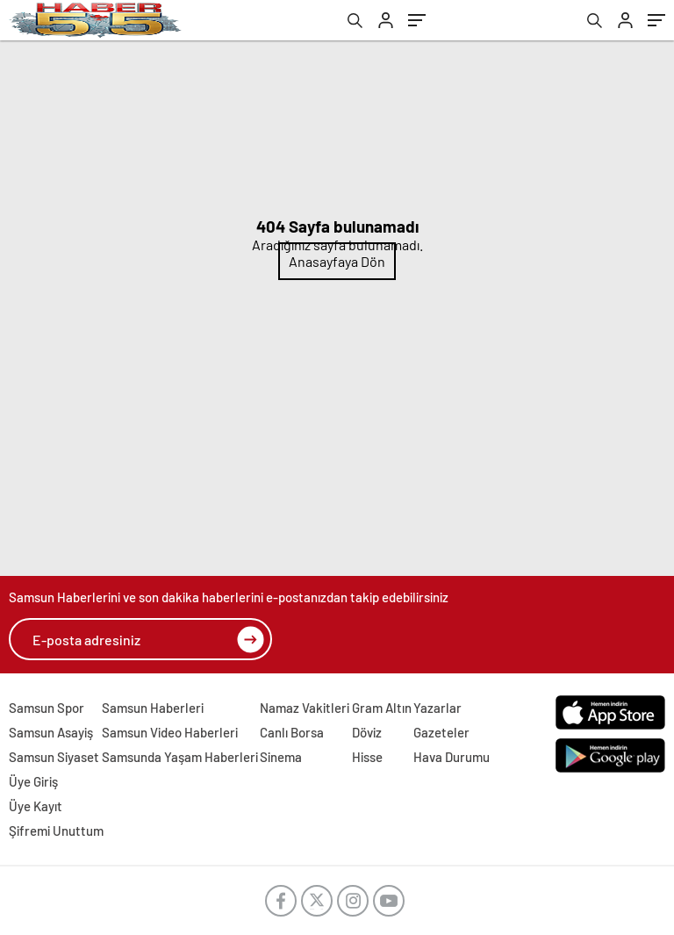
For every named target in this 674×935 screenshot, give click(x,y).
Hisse (367, 757)
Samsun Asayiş (51, 732)
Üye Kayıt (35, 806)
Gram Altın (382, 708)
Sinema (281, 757)
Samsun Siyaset (54, 757)
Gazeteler (441, 732)
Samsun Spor (46, 708)
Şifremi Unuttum (56, 830)
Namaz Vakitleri (304, 708)
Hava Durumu (451, 757)
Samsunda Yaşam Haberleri (180, 757)
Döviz (367, 732)
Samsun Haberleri (153, 708)
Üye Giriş (33, 781)
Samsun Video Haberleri (170, 732)
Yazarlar (437, 708)
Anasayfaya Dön (337, 261)
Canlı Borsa (292, 732)
